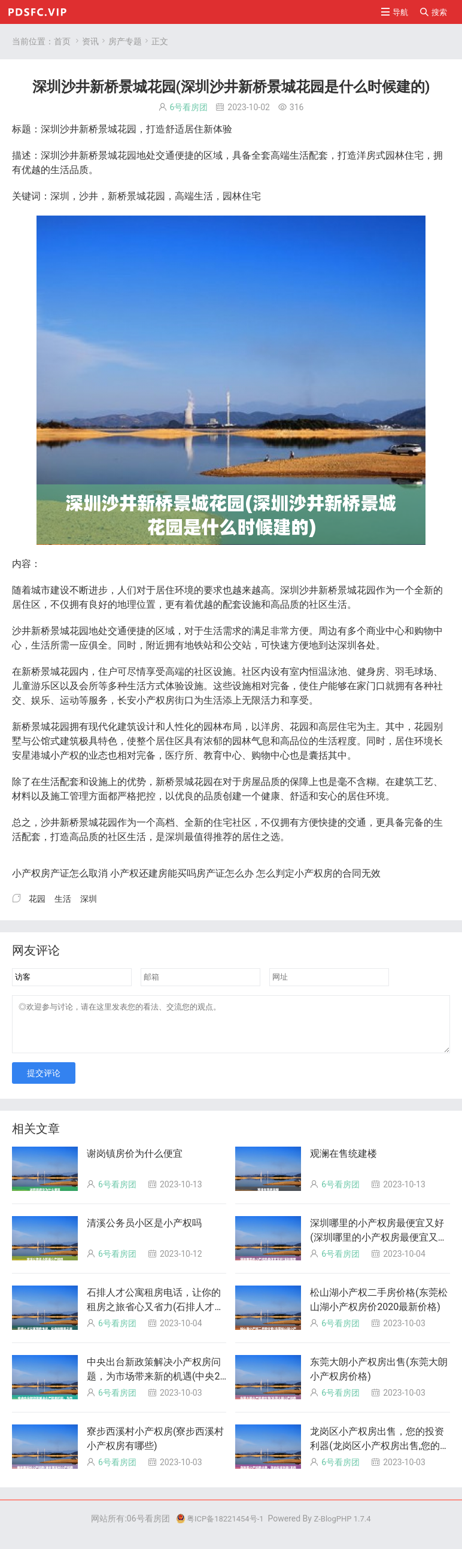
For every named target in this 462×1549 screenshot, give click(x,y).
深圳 (88, 899)
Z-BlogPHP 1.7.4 (345, 1527)
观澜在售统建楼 (343, 1162)
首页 (62, 41)
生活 (62, 899)
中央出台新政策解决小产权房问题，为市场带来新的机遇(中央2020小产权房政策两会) (156, 1385)
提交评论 (43, 1082)
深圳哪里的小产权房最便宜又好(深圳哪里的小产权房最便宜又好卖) (378, 1246)
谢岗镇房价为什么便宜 (135, 1162)
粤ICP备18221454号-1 (217, 1527)
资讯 (90, 41)
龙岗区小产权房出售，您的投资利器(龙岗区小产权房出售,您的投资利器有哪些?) (379, 1455)
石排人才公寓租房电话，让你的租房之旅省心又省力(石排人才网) (154, 1316)
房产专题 (125, 41)
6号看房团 (189, 107)
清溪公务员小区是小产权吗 (144, 1232)
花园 (37, 899)
